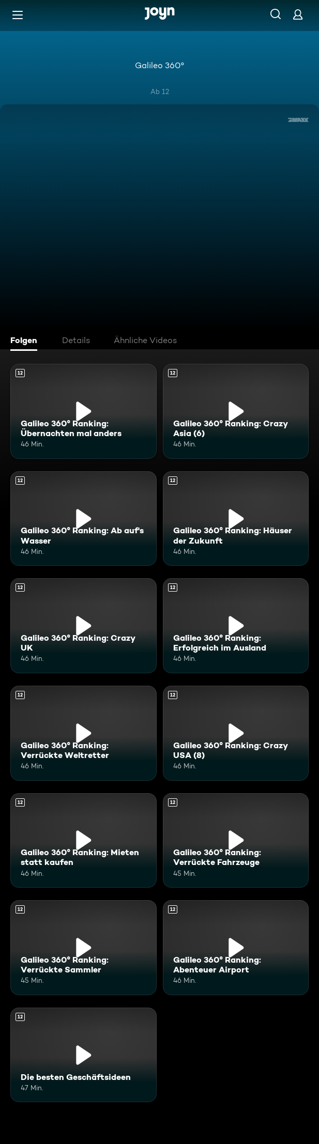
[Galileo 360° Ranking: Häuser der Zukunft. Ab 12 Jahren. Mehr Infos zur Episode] (236, 518)
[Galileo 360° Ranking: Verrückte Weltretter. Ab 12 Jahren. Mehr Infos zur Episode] (83, 733)
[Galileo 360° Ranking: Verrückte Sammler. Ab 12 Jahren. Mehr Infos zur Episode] (83, 947)
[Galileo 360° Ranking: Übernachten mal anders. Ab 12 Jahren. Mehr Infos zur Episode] (83, 411)
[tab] (26, 341)
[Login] (298, 14)
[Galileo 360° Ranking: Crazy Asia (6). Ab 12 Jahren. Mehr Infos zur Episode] (236, 411)
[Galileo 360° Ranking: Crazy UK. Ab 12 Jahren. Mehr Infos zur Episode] (83, 625)
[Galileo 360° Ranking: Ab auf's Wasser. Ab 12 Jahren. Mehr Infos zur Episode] (83, 518)
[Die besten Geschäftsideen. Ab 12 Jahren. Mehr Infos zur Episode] (83, 1055)
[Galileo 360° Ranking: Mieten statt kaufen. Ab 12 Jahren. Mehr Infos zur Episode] (83, 840)
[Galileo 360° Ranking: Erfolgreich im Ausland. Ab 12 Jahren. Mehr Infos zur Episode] (236, 625)
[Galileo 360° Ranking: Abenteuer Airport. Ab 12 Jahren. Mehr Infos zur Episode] (236, 947)
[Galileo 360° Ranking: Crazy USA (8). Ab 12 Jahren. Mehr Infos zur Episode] (236, 733)
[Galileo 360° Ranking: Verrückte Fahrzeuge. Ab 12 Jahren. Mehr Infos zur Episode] (236, 840)
